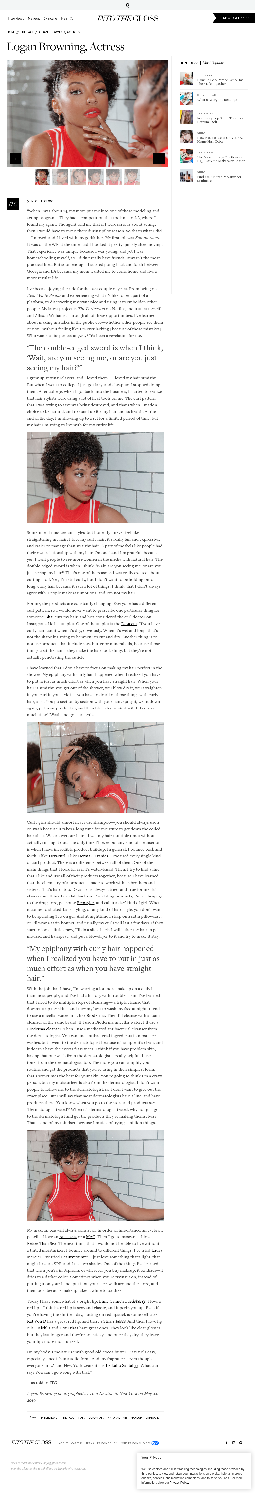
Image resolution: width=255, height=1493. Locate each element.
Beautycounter (74, 1257)
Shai (50, 617)
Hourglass (68, 1328)
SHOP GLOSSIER (236, 18)
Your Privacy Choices (140, 1443)
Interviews (16, 18)
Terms (90, 1443)
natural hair (117, 1417)
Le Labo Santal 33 (122, 1365)
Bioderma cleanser (44, 1029)
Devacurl (57, 855)
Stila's (114, 1321)
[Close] (247, 1456)
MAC (90, 1236)
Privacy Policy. (179, 1482)
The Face (27, 32)
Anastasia (68, 1236)
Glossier (127, 5)
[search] (71, 18)
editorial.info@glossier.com (50, 1463)
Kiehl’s (44, 1328)
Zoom (159, 158)
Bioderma (95, 1015)
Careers (76, 1443)
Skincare (50, 18)
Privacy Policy (107, 1443)
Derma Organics (93, 855)
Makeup (34, 18)
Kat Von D (36, 1321)
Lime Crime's (122, 1301)
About (63, 1443)
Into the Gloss (127, 18)
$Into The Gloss (31, 1442)
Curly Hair (96, 1417)
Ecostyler (85, 902)
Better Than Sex (41, 1243)
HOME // (13, 32)
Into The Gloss (42, 201)
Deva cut (129, 623)
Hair (64, 18)
